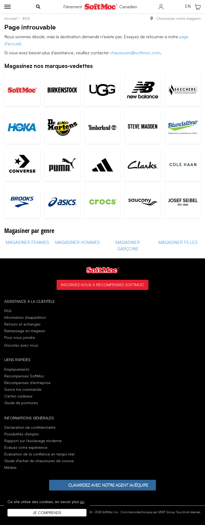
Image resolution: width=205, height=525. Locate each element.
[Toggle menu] (7, 6)
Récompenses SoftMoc (24, 376)
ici (82, 501)
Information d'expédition (25, 317)
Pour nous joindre (19, 337)
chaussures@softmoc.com (135, 52)
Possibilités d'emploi (21, 434)
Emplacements (16, 369)
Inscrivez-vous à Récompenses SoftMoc (102, 284)
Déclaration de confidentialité (30, 427)
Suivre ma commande (22, 389)
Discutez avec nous (21, 345)
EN (188, 6)
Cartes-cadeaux (18, 396)
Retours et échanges (22, 324)
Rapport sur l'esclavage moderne (33, 440)
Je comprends (47, 512)
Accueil (10, 18)
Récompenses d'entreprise (27, 382)
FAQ (7, 310)
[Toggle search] (38, 6)
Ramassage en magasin (24, 330)
